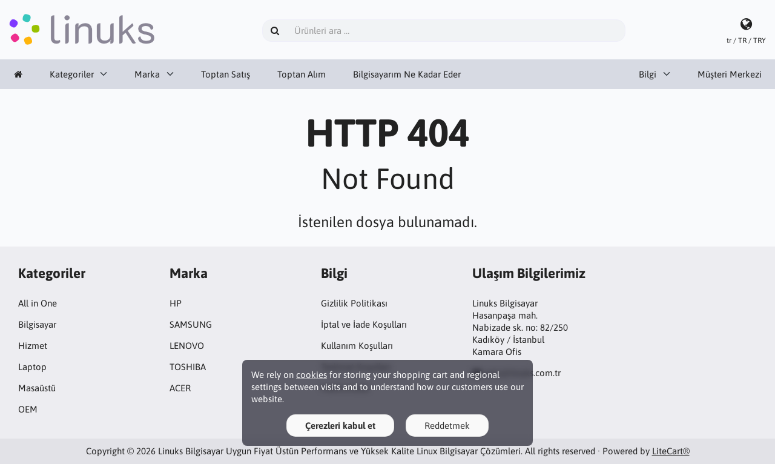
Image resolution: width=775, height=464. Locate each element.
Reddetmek (447, 425)
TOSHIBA (188, 367)
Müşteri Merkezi (730, 74)
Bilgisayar (37, 324)
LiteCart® (671, 451)
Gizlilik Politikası (354, 303)
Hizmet (32, 345)
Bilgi (647, 74)
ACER (180, 388)
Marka (147, 74)
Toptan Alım (301, 74)
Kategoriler (72, 74)
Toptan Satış (225, 74)
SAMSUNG (191, 324)
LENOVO (187, 345)
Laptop (32, 367)
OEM (28, 409)
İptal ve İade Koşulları (364, 324)
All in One (37, 303)
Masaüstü (37, 388)
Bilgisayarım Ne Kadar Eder (407, 74)
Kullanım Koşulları (357, 345)
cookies (311, 375)
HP (176, 303)
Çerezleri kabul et (340, 425)
